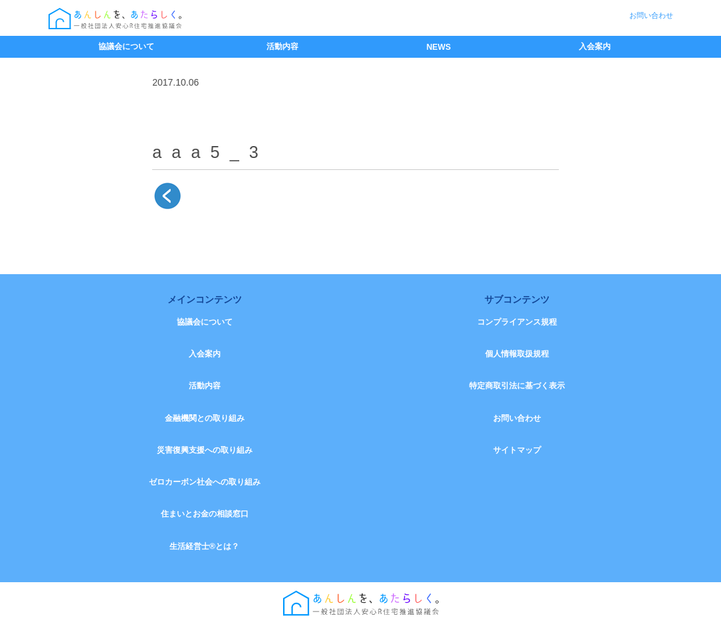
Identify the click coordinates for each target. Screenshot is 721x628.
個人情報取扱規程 (517, 354)
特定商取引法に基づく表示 (517, 387)
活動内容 (282, 46)
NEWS (439, 47)
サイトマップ (517, 452)
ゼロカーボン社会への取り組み (204, 484)
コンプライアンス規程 (517, 322)
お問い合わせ (651, 15)
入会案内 (595, 46)
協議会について (126, 46)
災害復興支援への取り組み (205, 452)
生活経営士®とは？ (204, 549)
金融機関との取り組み (205, 419)
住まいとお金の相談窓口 (205, 517)
